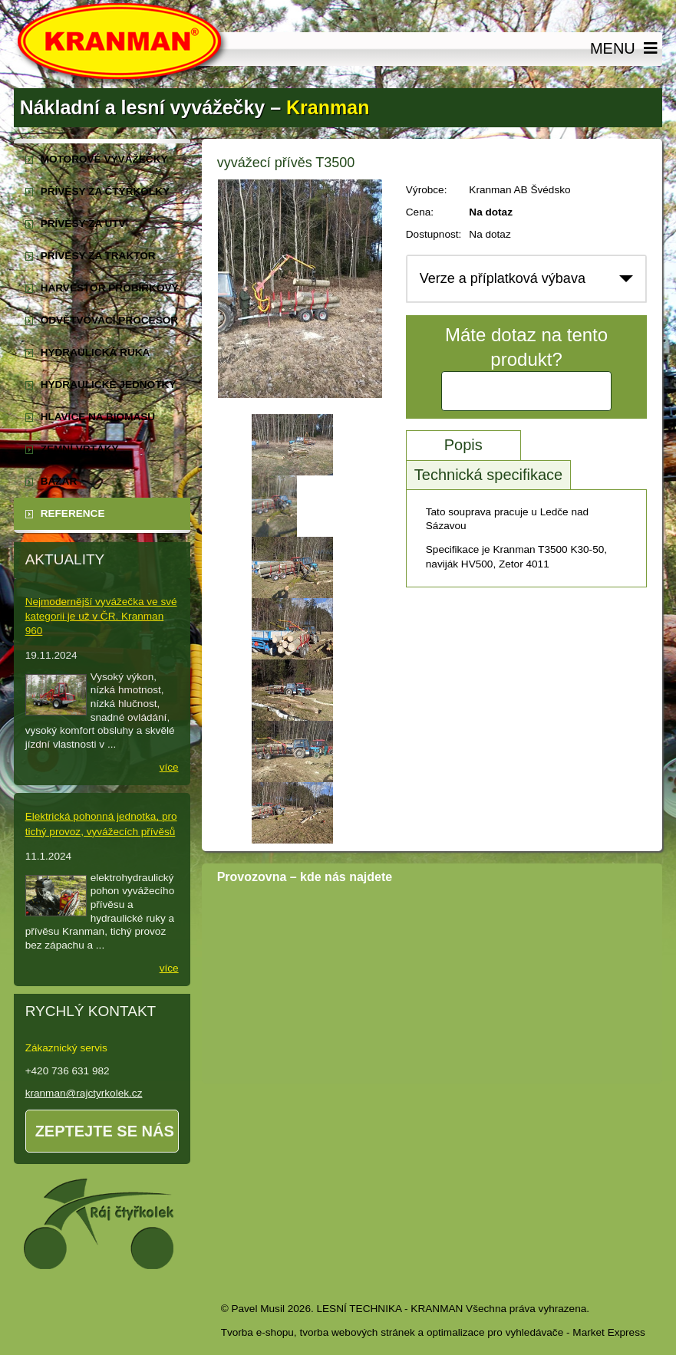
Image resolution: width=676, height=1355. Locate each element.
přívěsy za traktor (98, 255)
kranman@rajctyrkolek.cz (84, 1093)
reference (73, 513)
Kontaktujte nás (526, 391)
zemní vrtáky (80, 449)
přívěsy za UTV (83, 223)
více (169, 767)
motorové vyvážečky (104, 159)
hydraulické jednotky (108, 384)
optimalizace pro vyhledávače (495, 1332)
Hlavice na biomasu (98, 417)
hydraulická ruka (95, 352)
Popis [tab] (463, 444)
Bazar (59, 481)
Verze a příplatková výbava (502, 278)
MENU (626, 49)
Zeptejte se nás (104, 1131)
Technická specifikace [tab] (488, 474)
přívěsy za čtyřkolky (105, 191)
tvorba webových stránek (356, 1332)
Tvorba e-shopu (257, 1332)
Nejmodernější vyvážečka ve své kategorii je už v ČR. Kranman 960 (101, 616)
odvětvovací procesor (110, 320)
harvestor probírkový (110, 288)
